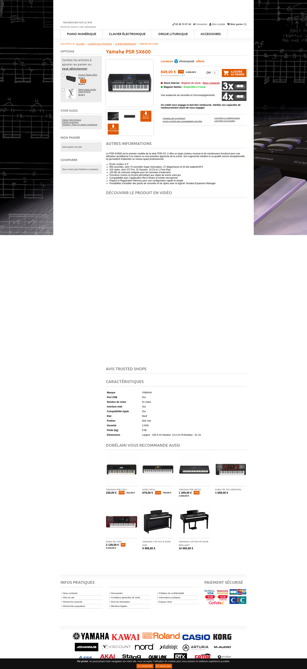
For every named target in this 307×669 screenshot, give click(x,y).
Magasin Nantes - (184, 87)
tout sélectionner (74, 68)
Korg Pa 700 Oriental (228, 489)
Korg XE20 (148, 489)
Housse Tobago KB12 (87, 75)
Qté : (209, 72)
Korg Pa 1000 (114, 541)
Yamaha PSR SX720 (190, 489)
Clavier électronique (71, 120)
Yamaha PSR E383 (116, 489)
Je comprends (145, 666)
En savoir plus (163, 666)
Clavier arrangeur (70, 122)
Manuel (146, 118)
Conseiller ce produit (174, 118)
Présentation (113, 131)
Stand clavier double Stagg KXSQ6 (87, 91)
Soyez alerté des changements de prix (182, 121)
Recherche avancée (69, 27)
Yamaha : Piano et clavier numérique (79, 124)
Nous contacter (211, 83)
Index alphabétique (87, 27)
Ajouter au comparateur (227, 118)
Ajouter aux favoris (224, 121)
